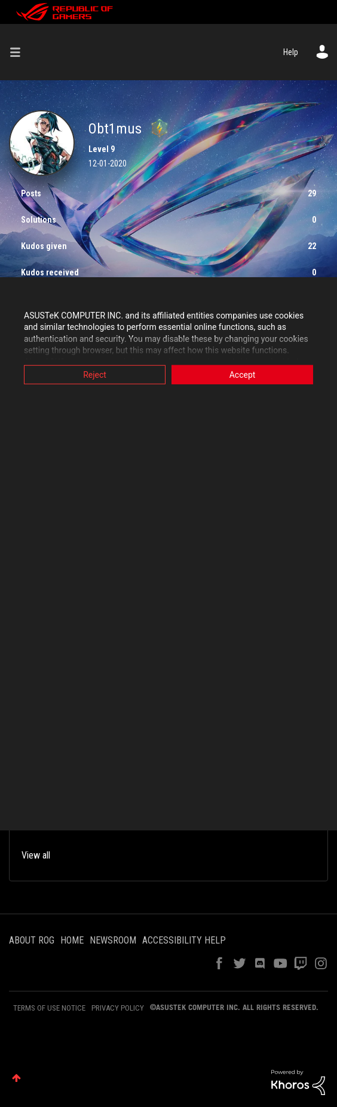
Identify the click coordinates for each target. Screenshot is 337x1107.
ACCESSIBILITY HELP (184, 940)
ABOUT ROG (31, 940)
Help (290, 52)
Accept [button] (242, 374)
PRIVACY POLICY (117, 1007)
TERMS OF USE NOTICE (49, 1007)
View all (36, 855)
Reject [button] (94, 374)
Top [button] (16, 1078)
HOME (72, 940)
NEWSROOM (113, 940)
